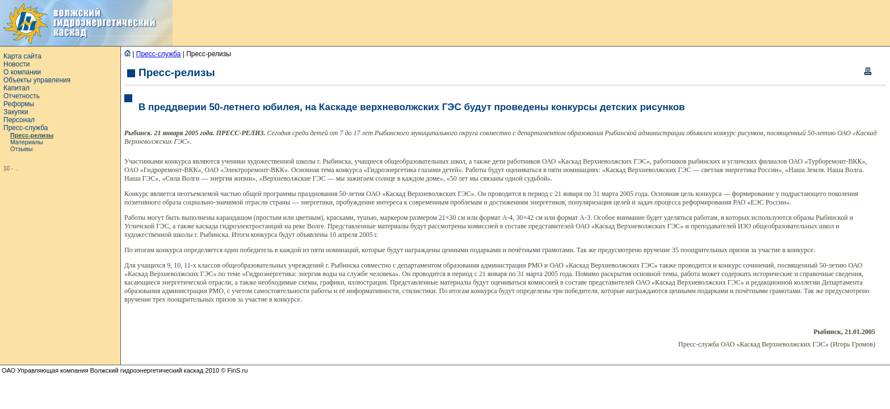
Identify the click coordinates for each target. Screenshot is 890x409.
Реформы (18, 104)
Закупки (15, 112)
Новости (16, 64)
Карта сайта (22, 56)
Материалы (26, 142)
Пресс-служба (25, 128)
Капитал (16, 88)
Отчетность (21, 96)
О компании (22, 72)
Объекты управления (36, 80)
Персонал (19, 120)
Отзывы (21, 148)
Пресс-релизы (32, 135)
